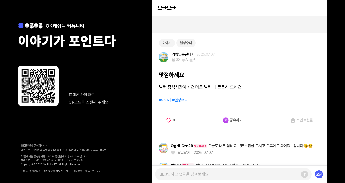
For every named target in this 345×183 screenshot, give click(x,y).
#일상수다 (180, 100)
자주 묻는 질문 (93, 171)
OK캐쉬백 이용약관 (31, 171)
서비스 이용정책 (74, 171)
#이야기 (165, 100)
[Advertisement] (239, 24)
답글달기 (184, 152)
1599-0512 (73, 149)
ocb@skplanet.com (51, 149)
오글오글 (166, 8)
